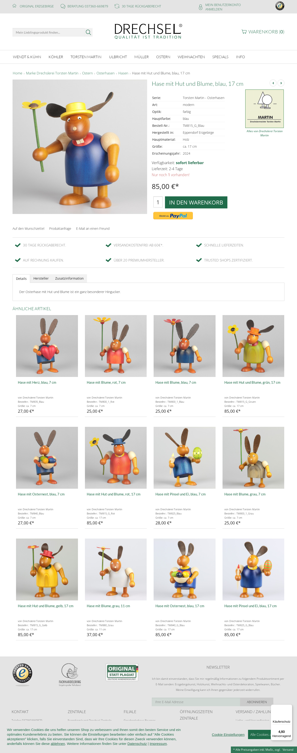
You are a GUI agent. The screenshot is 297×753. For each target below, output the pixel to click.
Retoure (241, 724)
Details (21, 278)
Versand (288, 750)
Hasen (123, 72)
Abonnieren (268, 701)
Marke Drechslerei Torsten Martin (52, 72)
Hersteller (41, 277)
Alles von (265, 133)
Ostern (87, 72)
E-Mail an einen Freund (93, 228)
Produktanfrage (60, 228)
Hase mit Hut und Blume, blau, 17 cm (161, 72)
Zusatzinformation (69, 277)
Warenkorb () (266, 32)
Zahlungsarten (245, 729)
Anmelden (213, 9)
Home (17, 72)
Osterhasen (106, 72)
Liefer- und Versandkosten (252, 720)
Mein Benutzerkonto (223, 5)
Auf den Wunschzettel (28, 228)
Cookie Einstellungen (228, 745)
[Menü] (289, 707)
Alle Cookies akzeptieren (269, 744)
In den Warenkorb (196, 201)
